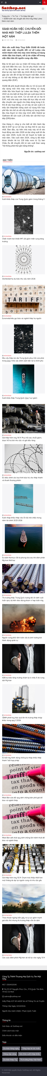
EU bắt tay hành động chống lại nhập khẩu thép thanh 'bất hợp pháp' (21, 759)
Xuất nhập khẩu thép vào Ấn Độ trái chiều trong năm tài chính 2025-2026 (21, 519)
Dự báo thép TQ (10, 1059)
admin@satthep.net (11, 996)
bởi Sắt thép (8, 40)
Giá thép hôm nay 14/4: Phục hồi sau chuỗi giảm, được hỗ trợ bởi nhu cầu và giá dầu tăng (22, 439)
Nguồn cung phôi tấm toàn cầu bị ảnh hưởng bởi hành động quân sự (22, 639)
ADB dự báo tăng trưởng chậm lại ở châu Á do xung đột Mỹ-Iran (23, 679)
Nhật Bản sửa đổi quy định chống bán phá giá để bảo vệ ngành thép (22, 799)
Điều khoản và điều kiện (12, 1035)
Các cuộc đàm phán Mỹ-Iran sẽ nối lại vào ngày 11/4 (23, 958)
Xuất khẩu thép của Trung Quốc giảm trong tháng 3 (23, 199)
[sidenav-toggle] (43, 9)
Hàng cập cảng (9, 1054)
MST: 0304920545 (9, 984)
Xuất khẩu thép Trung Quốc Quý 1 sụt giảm (19, 398)
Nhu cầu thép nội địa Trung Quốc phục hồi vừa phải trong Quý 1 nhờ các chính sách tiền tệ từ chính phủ (23, 359)
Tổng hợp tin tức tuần (31, 1048)
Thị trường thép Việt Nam (30, 1059)
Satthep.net (27, 1070)
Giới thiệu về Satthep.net (12, 1026)
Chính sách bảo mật (10, 1031)
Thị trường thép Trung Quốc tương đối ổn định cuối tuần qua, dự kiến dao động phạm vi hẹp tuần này (22, 599)
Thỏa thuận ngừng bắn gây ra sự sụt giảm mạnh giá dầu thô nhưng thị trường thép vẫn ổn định (22, 919)
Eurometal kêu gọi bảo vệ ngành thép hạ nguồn (21, 318)
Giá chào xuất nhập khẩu (29, 1054)
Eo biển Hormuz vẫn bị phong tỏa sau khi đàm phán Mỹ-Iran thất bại (23, 559)
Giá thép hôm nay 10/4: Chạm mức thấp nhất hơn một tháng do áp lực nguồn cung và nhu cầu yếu (22, 879)
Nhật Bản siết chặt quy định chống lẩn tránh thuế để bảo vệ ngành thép (23, 839)
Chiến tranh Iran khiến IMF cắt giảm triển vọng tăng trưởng (23, 240)
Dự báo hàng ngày (11, 1048)
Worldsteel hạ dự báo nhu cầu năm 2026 (18, 279)
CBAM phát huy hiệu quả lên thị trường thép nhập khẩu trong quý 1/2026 (22, 719)
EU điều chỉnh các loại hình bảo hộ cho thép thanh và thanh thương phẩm (22, 479)
